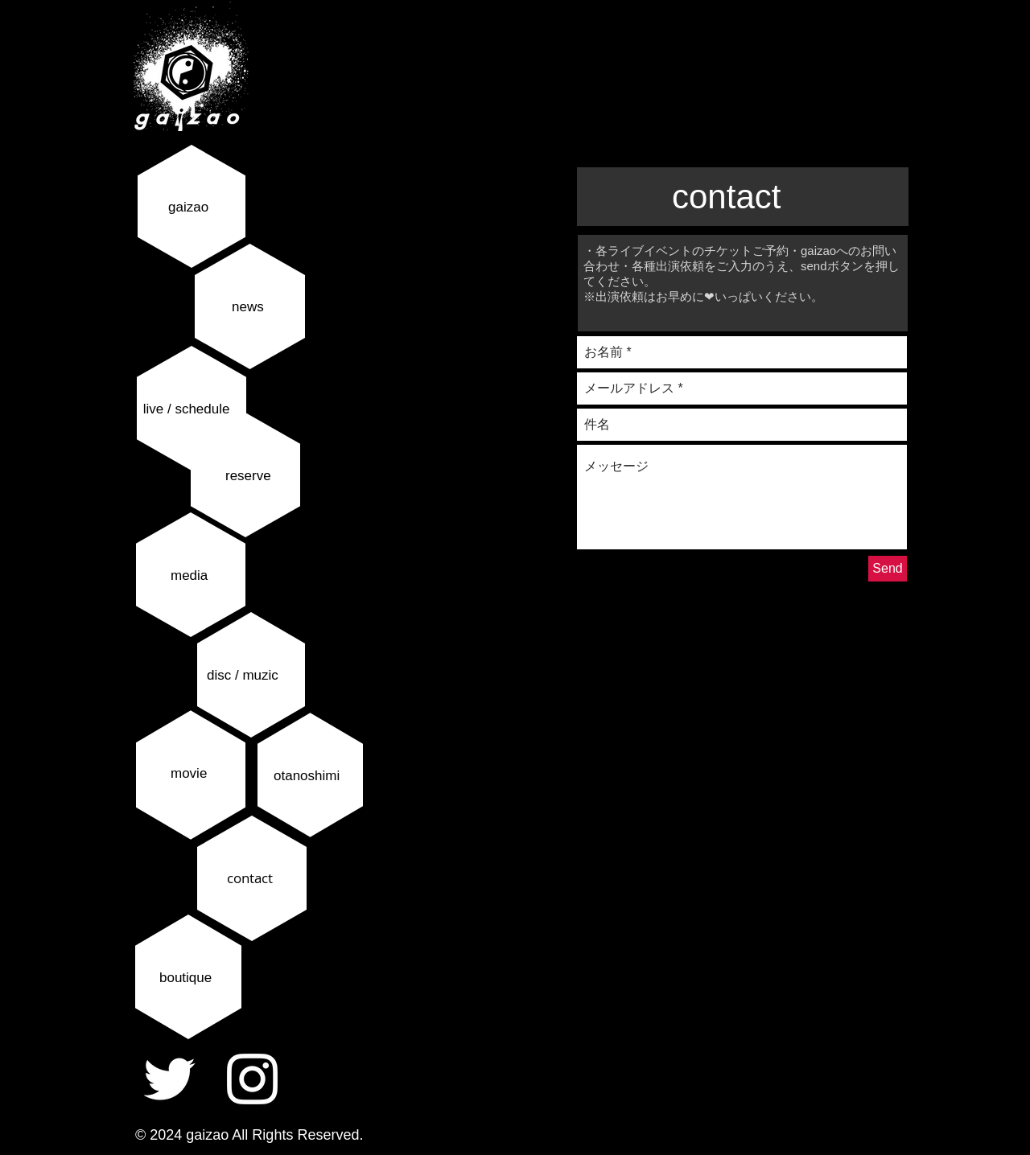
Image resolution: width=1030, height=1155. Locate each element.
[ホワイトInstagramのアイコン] (252, 1079)
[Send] (887, 569)
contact (250, 878)
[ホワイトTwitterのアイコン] (169, 1079)
